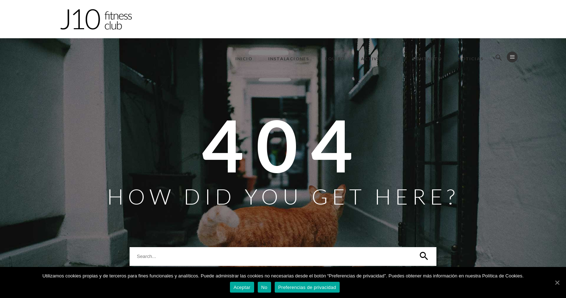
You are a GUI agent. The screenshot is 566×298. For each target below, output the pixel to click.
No (264, 287)
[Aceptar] (557, 282)
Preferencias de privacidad (307, 287)
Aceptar (242, 287)
